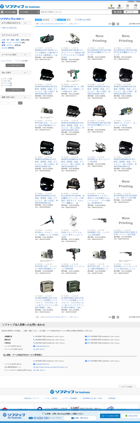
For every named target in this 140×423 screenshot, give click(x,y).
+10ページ (63, 24)
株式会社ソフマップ (31, 398)
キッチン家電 (8, 48)
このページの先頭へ (127, 386)
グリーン (7, 83)
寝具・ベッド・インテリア (13, 42)
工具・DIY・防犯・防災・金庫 (15, 40)
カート (127, 7)
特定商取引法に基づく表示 (92, 398)
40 (71, 24)
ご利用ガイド (119, 7)
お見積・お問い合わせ (79, 418)
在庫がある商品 (9, 28)
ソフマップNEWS (51, 398)
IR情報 (137, 1)
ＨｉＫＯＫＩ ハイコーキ (15, 61)
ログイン (136, 7)
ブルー (6, 81)
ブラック (7, 79)
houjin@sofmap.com (42, 346)
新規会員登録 (111, 7)
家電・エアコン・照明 (11, 45)
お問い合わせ (40, 349)
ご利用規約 (131, 1)
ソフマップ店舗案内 (70, 398)
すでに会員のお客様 (112, 416)
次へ (75, 24)
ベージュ (7, 85)
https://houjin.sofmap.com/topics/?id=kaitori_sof (52, 367)
